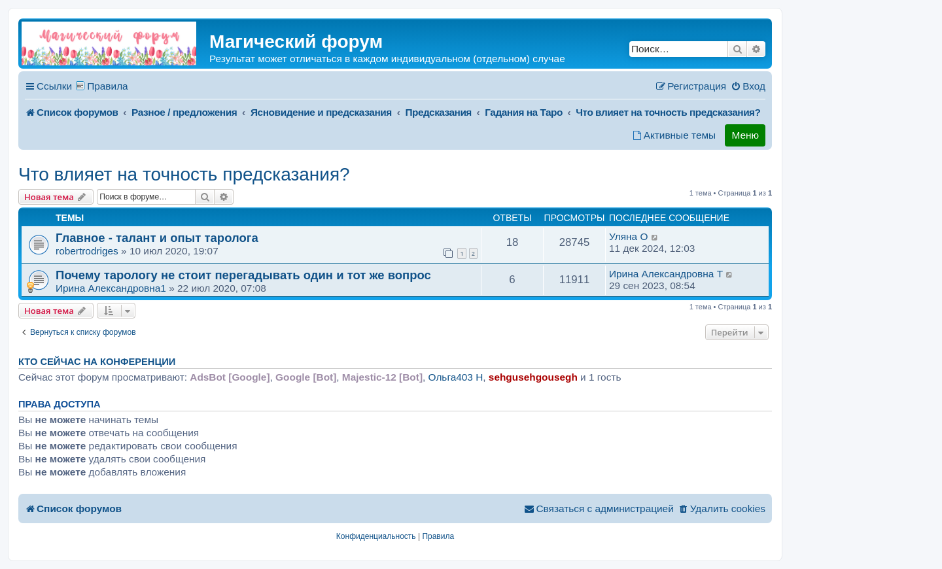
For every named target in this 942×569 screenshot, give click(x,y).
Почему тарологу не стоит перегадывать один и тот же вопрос (243, 275)
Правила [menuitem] (107, 86)
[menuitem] (748, 86)
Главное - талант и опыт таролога (157, 238)
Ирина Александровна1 (111, 288)
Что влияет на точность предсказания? (184, 174)
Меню (745, 135)
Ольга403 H (455, 377)
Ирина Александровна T (666, 273)
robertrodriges (87, 250)
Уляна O (628, 236)
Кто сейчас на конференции (96, 361)
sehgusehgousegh (533, 377)
